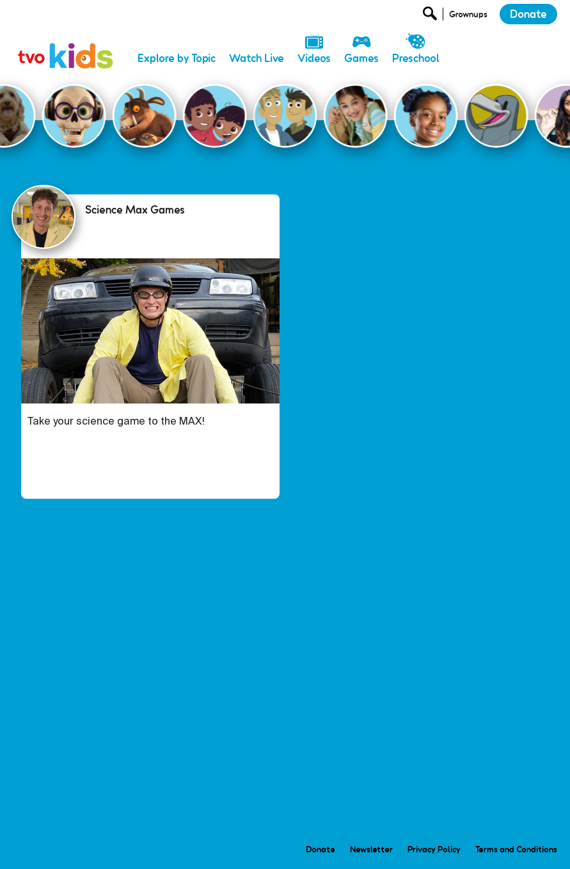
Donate (528, 14)
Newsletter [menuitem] (371, 849)
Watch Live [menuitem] (256, 58)
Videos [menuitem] (314, 58)
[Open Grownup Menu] (467, 17)
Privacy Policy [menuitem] (434, 849)
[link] (66, 42)
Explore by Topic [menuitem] (177, 58)
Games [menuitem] (361, 58)
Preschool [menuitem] (415, 58)
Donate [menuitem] (320, 849)
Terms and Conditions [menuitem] (516, 849)
